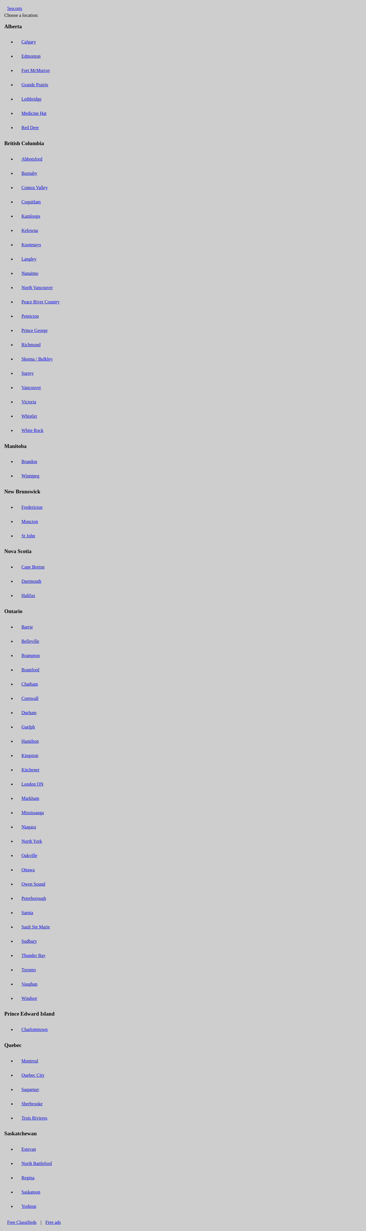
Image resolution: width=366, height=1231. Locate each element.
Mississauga (32, 812)
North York (31, 841)
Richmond (31, 344)
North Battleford (36, 1163)
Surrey (27, 373)
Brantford (30, 669)
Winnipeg (30, 475)
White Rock (32, 430)
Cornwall (30, 698)
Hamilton (30, 741)
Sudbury (29, 941)
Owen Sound (33, 884)
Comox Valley (34, 187)
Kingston (29, 755)
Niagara (28, 826)
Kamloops (30, 216)
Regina (27, 1177)
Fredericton (32, 507)
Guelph (28, 726)
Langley (28, 259)
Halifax (28, 595)
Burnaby (29, 173)
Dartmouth (31, 581)
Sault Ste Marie (35, 926)
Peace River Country (40, 301)
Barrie (27, 626)
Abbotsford (31, 159)
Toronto (28, 969)
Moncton (29, 521)
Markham (30, 798)
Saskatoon (30, 1192)
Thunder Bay (33, 955)
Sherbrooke (32, 1103)
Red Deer (30, 127)
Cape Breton (32, 567)
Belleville (30, 641)
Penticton (30, 316)
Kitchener (30, 769)
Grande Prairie (34, 84)
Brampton (30, 655)
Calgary (28, 41)
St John (28, 535)
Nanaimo (29, 273)
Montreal (29, 1060)
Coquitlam (31, 201)
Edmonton (31, 56)
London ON (32, 784)
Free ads (53, 1222)
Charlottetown (34, 1029)
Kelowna (29, 230)
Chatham (29, 684)
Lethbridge (31, 99)
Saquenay (30, 1089)
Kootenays (31, 244)
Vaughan (29, 984)
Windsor (29, 998)
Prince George (34, 330)
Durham (28, 712)
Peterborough (33, 898)
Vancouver (31, 387)
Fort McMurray (35, 70)
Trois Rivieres (34, 1118)
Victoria (28, 401)
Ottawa (28, 869)
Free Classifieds (22, 1222)
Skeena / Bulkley (37, 359)
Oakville (29, 855)
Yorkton (28, 1206)
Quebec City (32, 1075)
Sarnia (27, 912)
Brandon (29, 461)
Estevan (28, 1149)
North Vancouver (37, 287)
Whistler (29, 416)
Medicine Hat (34, 113)
